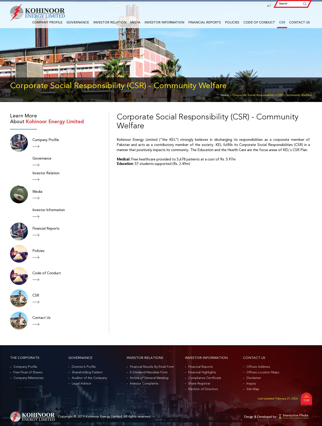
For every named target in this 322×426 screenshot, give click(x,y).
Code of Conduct (259, 22)
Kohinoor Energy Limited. (104, 416)
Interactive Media (295, 415)
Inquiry (251, 383)
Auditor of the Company (89, 378)
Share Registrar (199, 383)
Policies (232, 22)
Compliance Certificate (204, 378)
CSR (282, 22)
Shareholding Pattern (87, 372)
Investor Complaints (144, 383)
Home (225, 95)
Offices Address (258, 366)
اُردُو (269, 5)
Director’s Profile (84, 366)
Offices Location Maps (262, 372)
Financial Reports (204, 22)
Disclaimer (253, 378)
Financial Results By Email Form (152, 366)
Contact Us (299, 22)
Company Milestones (28, 378)
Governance (77, 22)
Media (135, 22)
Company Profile (47, 22)
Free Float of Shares (27, 372)
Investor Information (164, 22)
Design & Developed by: (260, 416)
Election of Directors (203, 389)
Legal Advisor (81, 383)
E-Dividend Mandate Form (148, 372)
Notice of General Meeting (149, 378)
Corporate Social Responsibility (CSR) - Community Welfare (272, 95)
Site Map (252, 389)
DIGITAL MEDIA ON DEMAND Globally (296, 418)
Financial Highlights (202, 372)
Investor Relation (109, 22)
